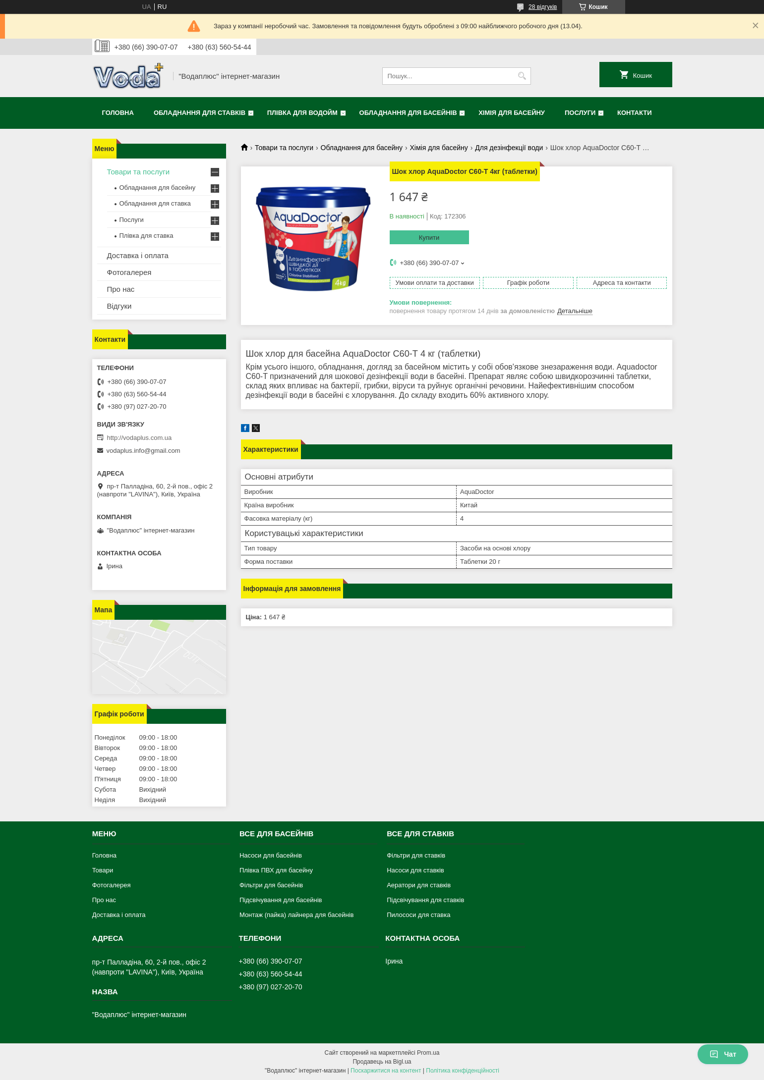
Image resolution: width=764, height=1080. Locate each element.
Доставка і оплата (138, 255)
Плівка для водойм (302, 112)
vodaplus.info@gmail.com (143, 450)
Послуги (580, 112)
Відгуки (119, 306)
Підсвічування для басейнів (280, 900)
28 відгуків (543, 6)
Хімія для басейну (511, 112)
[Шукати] (522, 76)
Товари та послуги (284, 148)
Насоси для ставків (415, 870)
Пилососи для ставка (418, 914)
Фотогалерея (129, 272)
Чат (722, 1054)
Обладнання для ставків (199, 112)
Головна (118, 112)
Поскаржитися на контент (386, 1070)
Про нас (121, 289)
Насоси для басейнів (270, 855)
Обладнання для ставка (155, 203)
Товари (103, 870)
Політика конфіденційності (462, 1070)
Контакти (634, 112)
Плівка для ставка (146, 235)
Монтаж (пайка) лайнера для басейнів (296, 914)
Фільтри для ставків (416, 855)
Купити (429, 237)
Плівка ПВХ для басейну (276, 870)
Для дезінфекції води (509, 148)
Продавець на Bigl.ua (382, 1061)
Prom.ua (428, 1052)
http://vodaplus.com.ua (139, 437)
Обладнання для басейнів (408, 112)
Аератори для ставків (419, 885)
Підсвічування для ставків (425, 900)
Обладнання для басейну (362, 148)
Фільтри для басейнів (271, 885)
